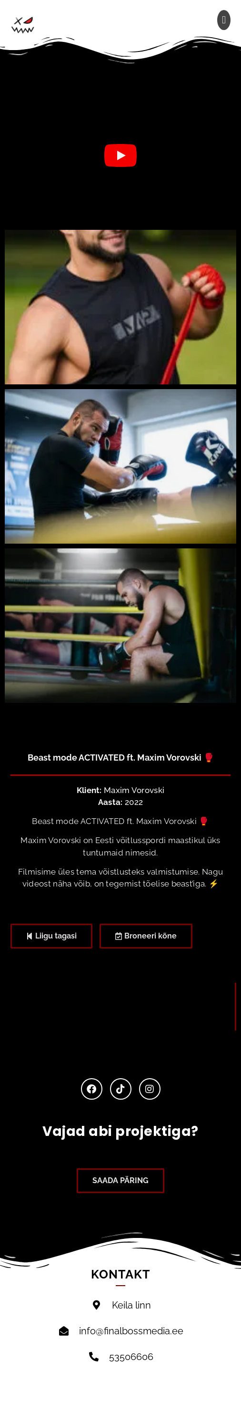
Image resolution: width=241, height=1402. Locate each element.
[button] (224, 20)
